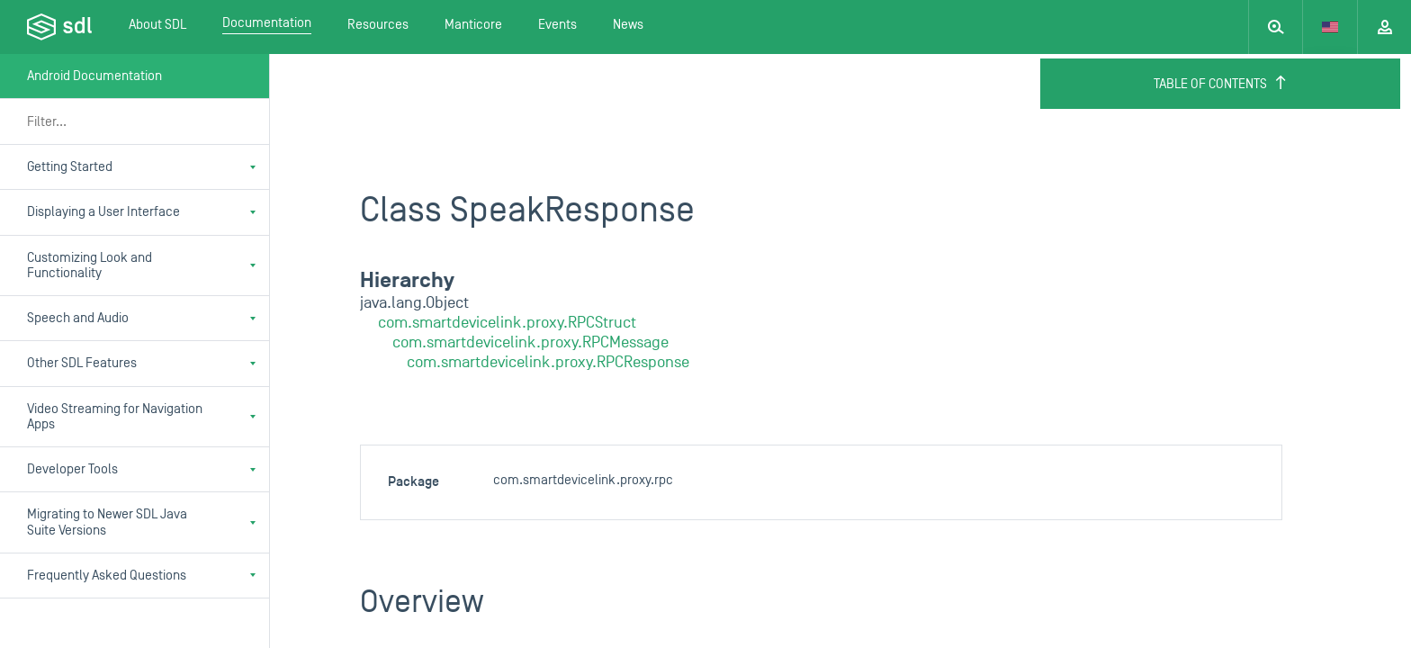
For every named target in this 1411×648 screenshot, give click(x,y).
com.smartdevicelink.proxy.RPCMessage (530, 342)
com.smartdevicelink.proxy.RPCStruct (507, 322)
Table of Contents (1221, 84)
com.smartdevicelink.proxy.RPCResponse (548, 362)
